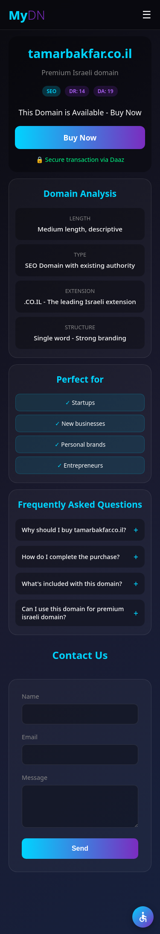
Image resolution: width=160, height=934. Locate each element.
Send (80, 848)
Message (34, 777)
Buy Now (80, 137)
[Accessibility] (143, 917)
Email (30, 737)
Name (30, 696)
